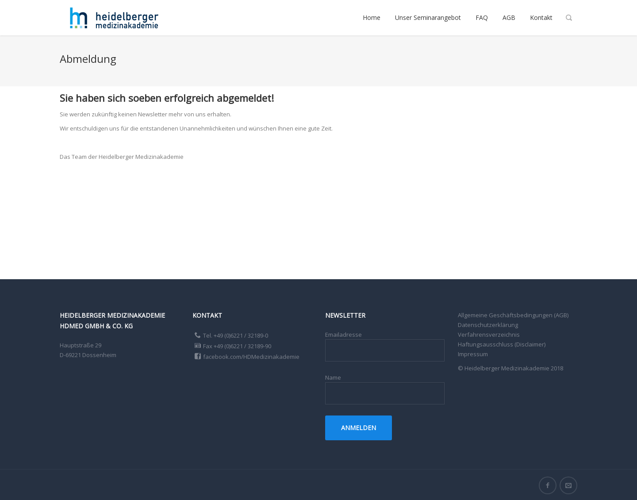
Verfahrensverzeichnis (489, 334)
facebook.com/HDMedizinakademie (251, 357)
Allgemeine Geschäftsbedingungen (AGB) (513, 315)
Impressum (473, 354)
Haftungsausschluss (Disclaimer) (501, 344)
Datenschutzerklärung (488, 325)
